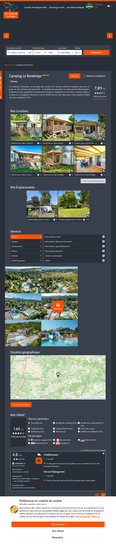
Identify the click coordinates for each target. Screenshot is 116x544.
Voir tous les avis (100, 99)
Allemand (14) (90, 414)
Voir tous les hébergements (93, 181)
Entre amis (87, 403)
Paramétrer (58, 537)
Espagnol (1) (64, 418)
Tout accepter (58, 524)
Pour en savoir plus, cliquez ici (87, 516)
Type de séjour (62, 48)
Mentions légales (50, 492)
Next (109, 35)
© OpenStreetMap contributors (93, 373)
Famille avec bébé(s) (92, 406)
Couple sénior (64, 403)
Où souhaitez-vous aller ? (14, 48)
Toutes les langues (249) (42, 414)
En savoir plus (51, 477)
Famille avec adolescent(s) (92, 398)
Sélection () (99, 6)
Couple (37, 403)
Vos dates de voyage (38, 48)
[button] (58, 349)
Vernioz (13, 81)
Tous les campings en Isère (35, 7)
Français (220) (65, 414)
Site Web (74, 76)
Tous (36, 397)
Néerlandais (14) (41, 418)
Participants (78, 48)
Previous (6, 35)
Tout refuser (58, 530)
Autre (61, 406)
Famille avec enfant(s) (68, 397)
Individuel (37, 406)
